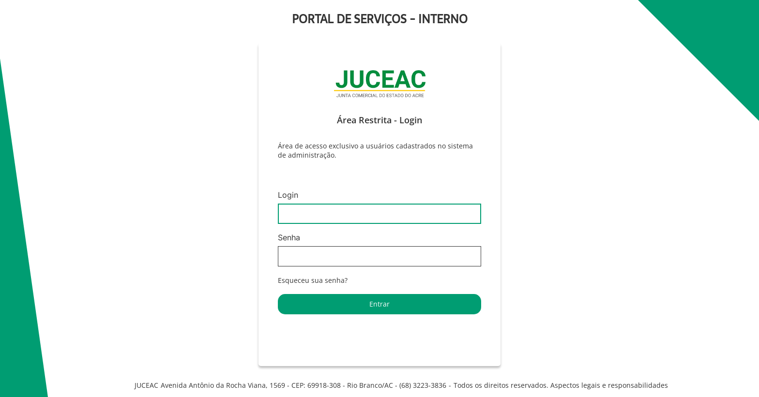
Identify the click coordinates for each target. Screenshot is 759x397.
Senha (379, 249)
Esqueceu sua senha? (313, 280)
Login (379, 207)
